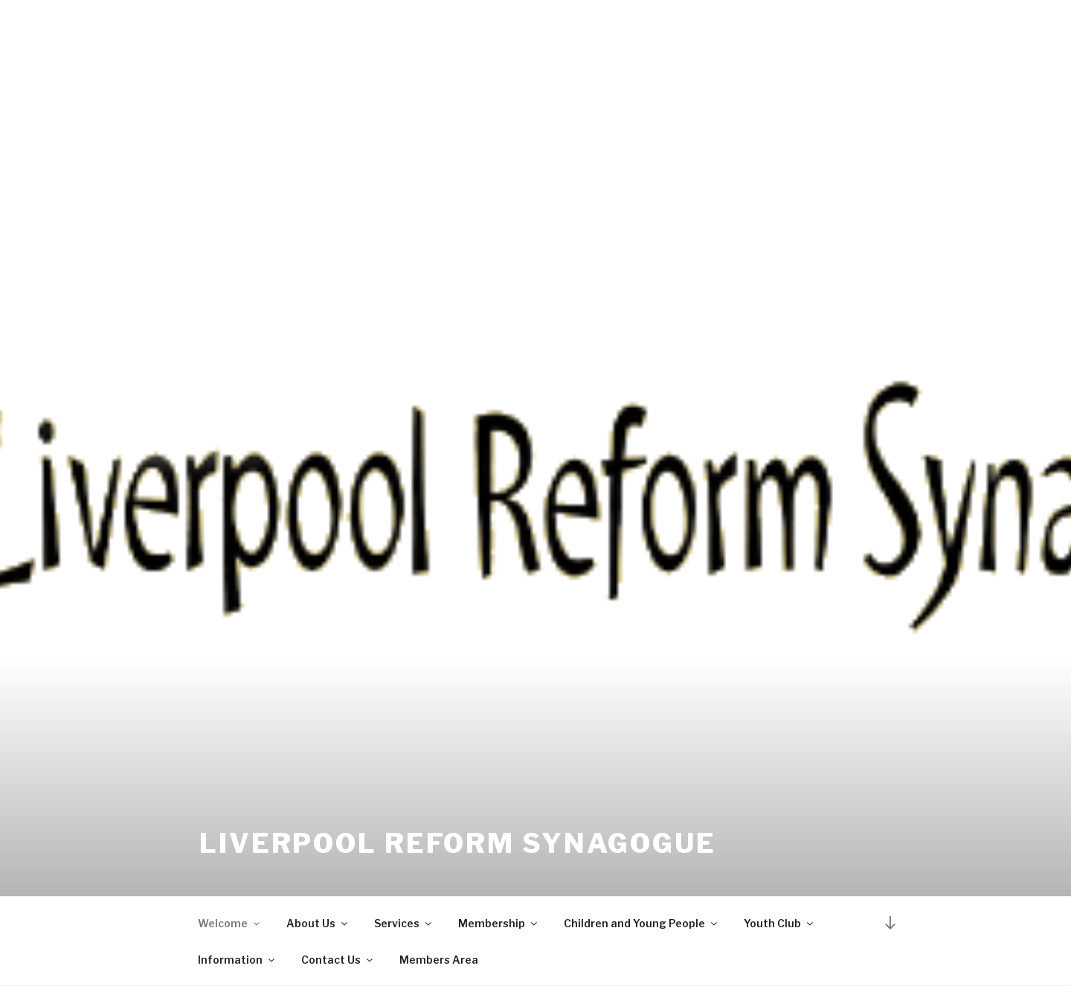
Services (404, 923)
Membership (498, 923)
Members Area (438, 959)
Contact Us (338, 959)
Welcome (230, 923)
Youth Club (779, 923)
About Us (318, 923)
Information (237, 959)
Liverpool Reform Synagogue (457, 843)
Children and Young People (641, 923)
